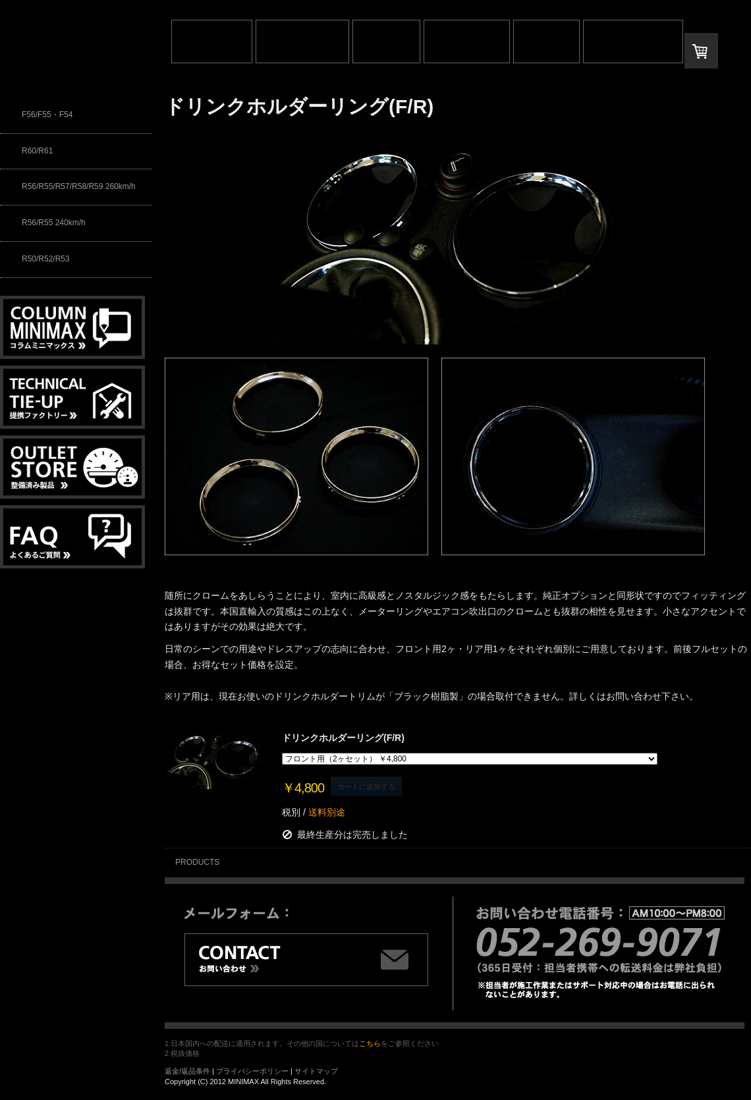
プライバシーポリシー (252, 1071)
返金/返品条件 (187, 1071)
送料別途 (325, 812)
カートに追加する (366, 786)
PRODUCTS (197, 862)
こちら (370, 1043)
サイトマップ (316, 1071)
